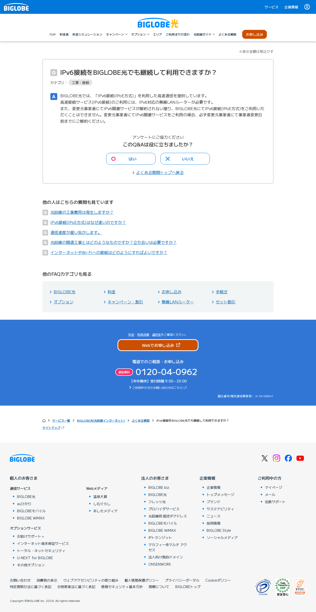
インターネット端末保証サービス (43, 543)
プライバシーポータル (182, 580)
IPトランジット (160, 537)
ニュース (213, 515)
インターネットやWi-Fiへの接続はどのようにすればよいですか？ (108, 252)
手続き (222, 292)
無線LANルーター (178, 302)
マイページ (273, 487)
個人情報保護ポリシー (141, 580)
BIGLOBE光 (64, 292)
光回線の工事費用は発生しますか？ (82, 212)
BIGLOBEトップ (187, 586)
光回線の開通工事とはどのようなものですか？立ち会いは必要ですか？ (113, 242)
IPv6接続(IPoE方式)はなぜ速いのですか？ (88, 222)
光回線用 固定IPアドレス (167, 515)
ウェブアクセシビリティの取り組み (90, 580)
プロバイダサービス (163, 508)
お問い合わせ (20, 580)
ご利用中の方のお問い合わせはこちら (157, 387)
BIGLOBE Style (219, 530)
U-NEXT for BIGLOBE (35, 557)
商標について (159, 586)
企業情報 (291, 6)
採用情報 (213, 523)
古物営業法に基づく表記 (76, 586)
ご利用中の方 (269, 478)
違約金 (156, 334)
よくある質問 (141, 420)
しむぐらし (102, 503)
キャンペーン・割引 (125, 302)
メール (270, 494)
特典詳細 (143, 334)
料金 (112, 292)
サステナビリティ (220, 508)
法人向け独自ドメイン (165, 556)
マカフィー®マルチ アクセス (167, 547)
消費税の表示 (47, 580)
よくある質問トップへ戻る (160, 172)
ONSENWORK (159, 564)
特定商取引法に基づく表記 (30, 586)
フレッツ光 (157, 501)
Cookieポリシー (218, 580)
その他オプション (31, 564)
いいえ (188, 159)
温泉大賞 (100, 496)
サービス (271, 6)
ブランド (213, 501)
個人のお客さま (24, 478)
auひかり (24, 503)
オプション (63, 302)
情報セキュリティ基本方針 (122, 586)
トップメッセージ (220, 494)
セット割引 (226, 302)
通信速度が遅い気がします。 (76, 232)
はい (133, 159)
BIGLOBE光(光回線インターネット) (101, 420)
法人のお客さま (155, 478)
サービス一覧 (61, 420)
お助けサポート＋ (31, 536)
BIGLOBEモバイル (31, 510)
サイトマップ (51, 427)
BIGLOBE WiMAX (31, 517)
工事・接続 (80, 82)
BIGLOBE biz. (159, 487)
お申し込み (171, 292)
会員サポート (275, 501)
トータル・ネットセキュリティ (41, 550)
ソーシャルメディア (222, 537)
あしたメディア (105, 510)
